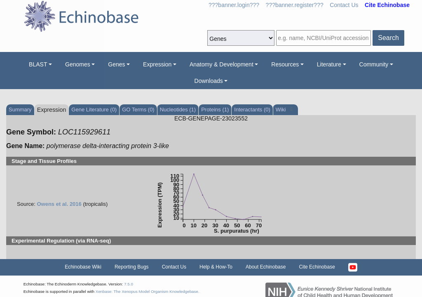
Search (388, 37)
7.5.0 (128, 284)
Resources (285, 64)
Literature (329, 64)
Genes (116, 64)
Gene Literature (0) (94, 109)
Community (374, 64)
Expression (157, 64)
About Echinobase (266, 267)
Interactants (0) (252, 109)
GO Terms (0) (138, 109)
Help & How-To (215, 267)
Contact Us (344, 5)
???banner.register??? (295, 5)
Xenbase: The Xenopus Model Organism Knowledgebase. (147, 291)
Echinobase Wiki (83, 267)
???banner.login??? (234, 5)
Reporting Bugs (132, 267)
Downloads (209, 81)
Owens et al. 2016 (59, 204)
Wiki (281, 109)
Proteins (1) (215, 109)
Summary (20, 109)
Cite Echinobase (317, 267)
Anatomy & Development (221, 64)
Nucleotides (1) (178, 109)
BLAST (38, 64)
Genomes (77, 64)
